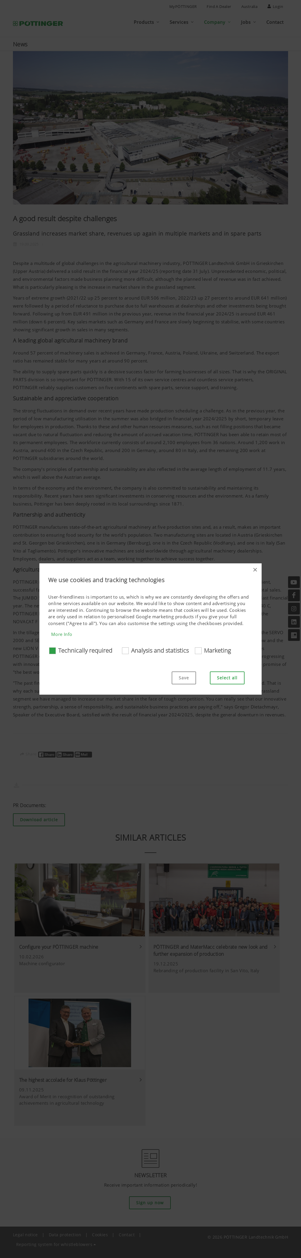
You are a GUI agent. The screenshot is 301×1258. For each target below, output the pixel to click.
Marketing (217, 650)
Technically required (85, 650)
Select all (227, 678)
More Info (61, 634)
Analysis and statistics (160, 650)
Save (184, 678)
